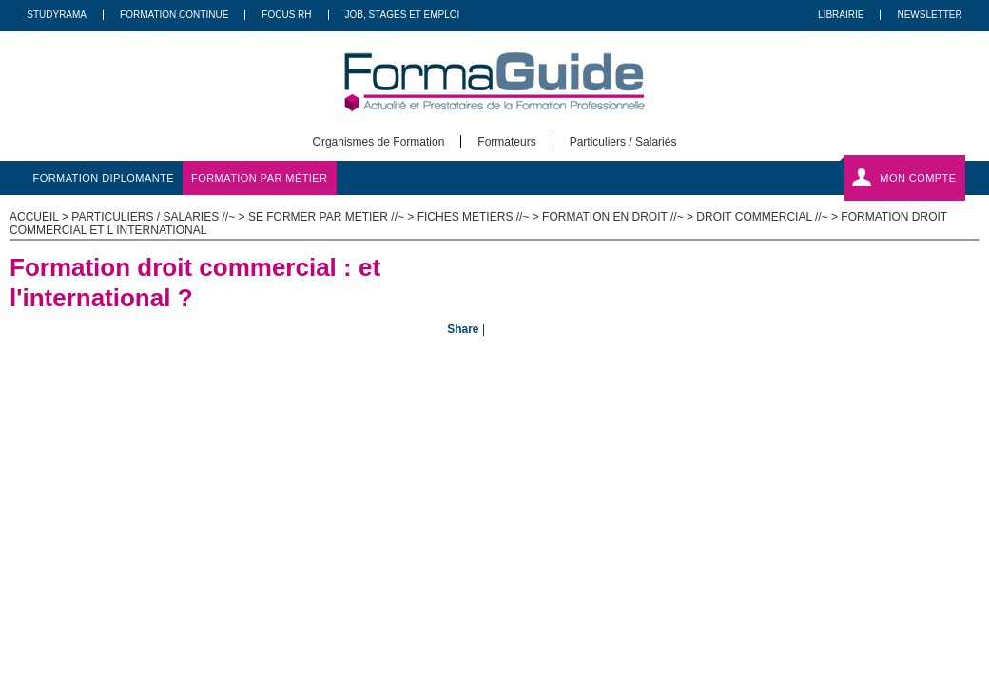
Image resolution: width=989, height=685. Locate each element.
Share (462, 329)
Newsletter (929, 15)
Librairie (840, 15)
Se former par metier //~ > (332, 217)
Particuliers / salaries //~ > (159, 217)
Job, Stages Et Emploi (402, 15)
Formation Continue (174, 15)
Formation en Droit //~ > (619, 217)
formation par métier (259, 178)
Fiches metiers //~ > (479, 217)
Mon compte (918, 178)
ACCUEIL (34, 217)
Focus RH (286, 15)
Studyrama (57, 15)
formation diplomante (104, 178)
